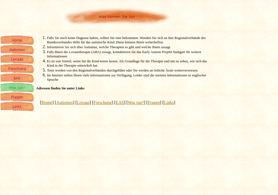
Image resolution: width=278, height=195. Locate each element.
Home (47, 102)
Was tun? (136, 102)
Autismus (64, 102)
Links (169, 102)
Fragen (154, 102)
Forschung (102, 102)
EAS (120, 102)
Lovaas (83, 102)
